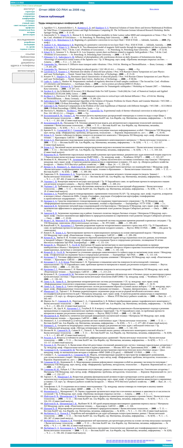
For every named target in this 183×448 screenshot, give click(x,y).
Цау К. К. (62, 308)
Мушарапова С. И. (68, 391)
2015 (116, 442)
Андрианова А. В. (81, 159)
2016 (119, 442)
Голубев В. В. (88, 308)
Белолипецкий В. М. (53, 115)
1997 (110, 440)
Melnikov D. (83, 111)
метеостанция (26, 70)
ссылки (30, 54)
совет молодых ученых (24, 25)
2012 (107, 442)
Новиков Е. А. (63, 167)
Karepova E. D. (84, 28)
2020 (131, 442)
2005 (135, 440)
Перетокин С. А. (80, 301)
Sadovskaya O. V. (51, 101)
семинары (30, 21)
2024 (144, 442)
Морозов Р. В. (62, 220)
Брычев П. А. (50, 130)
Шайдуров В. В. (78, 167)
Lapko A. (48, 81)
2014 (113, 442)
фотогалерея (29, 34)
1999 (116, 440)
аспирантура (29, 16)
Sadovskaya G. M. (67, 57)
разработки (29, 42)
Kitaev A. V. (64, 47)
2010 (150, 440)
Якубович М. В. (85, 403)
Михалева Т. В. (65, 159)
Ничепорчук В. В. (77, 220)
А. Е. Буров (64, 262)
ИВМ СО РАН (17, 2)
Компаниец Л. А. (67, 174)
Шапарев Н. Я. (50, 408)
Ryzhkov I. (72, 111)
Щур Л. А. (95, 159)
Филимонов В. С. (52, 391)
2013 (110, 442)
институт (29, 9)
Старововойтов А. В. (98, 301)
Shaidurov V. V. (102, 28)
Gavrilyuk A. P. (50, 72)
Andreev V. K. (50, 40)
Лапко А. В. (49, 281)
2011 (153, 440)
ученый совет (28, 23)
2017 (122, 442)
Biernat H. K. (78, 35)
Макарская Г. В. (51, 291)
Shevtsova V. (64, 64)
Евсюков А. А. (50, 194)
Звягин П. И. (62, 237)
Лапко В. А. (61, 281)
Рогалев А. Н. (50, 338)
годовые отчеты (27, 49)
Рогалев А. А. (63, 345)
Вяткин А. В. (50, 167)
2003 (128, 440)
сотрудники (29, 14)
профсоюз (30, 28)
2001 (122, 440)
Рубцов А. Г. (66, 369)
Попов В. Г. (65, 413)
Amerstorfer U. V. (51, 35)
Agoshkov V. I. (50, 28)
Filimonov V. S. (51, 57)
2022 (138, 442)
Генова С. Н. (69, 115)
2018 (125, 442)
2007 (141, 440)
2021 (135, 442)
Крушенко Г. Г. (67, 225)
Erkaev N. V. (66, 35)
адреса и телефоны (23, 65)
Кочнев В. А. (50, 237)
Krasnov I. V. (64, 72)
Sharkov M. (67, 81)
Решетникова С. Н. (78, 262)
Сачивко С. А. (50, 355)
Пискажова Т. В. (71, 123)
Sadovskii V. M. (51, 106)
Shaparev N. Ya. (64, 76)
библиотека (28, 57)
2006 (138, 440)
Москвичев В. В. (51, 316)
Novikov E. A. (50, 91)
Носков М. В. (50, 330)
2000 (119, 440)
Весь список (154, 9)
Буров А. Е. (49, 135)
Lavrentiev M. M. (51, 86)
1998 (113, 440)
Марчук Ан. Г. (50, 301)
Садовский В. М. (66, 274)
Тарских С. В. (65, 291)
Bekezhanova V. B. (65, 40)
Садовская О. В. (51, 350)
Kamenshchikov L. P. (67, 28)
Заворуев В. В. (50, 206)
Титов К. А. (89, 330)
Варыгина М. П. (51, 154)
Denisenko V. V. (51, 47)
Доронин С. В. (50, 181)
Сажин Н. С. (77, 330)
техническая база (27, 30)
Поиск (91, 2)
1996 (107, 440)
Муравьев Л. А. (64, 245)
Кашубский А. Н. (52, 225)
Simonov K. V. (66, 86)
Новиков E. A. (50, 320)
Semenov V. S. (62, 52)
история (31, 32)
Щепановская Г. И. (68, 396)
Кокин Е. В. (49, 233)
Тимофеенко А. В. (52, 386)
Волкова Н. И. (50, 159)
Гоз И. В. (76, 245)
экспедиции (29, 44)
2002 (125, 440)
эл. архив (30, 47)
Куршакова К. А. (68, 362)
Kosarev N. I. (50, 76)
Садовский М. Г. (64, 130)
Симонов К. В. (64, 301)
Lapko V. (57, 81)
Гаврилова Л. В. (51, 174)
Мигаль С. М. (50, 308)
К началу (168, 440)
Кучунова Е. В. (51, 274)
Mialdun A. (61, 111)
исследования (26, 39)
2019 (128, 442)
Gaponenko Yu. (50, 64)
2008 (144, 440)
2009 (147, 440)
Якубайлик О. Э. (51, 413)
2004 (131, 440)
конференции (28, 18)
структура (30, 11)
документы (28, 62)
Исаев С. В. (49, 220)
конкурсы (29, 59)
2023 (141, 442)
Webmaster (167, 445)
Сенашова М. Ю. (81, 130)
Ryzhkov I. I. (49, 96)
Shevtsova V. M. (63, 96)
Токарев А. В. (66, 421)
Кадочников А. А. (68, 428)
